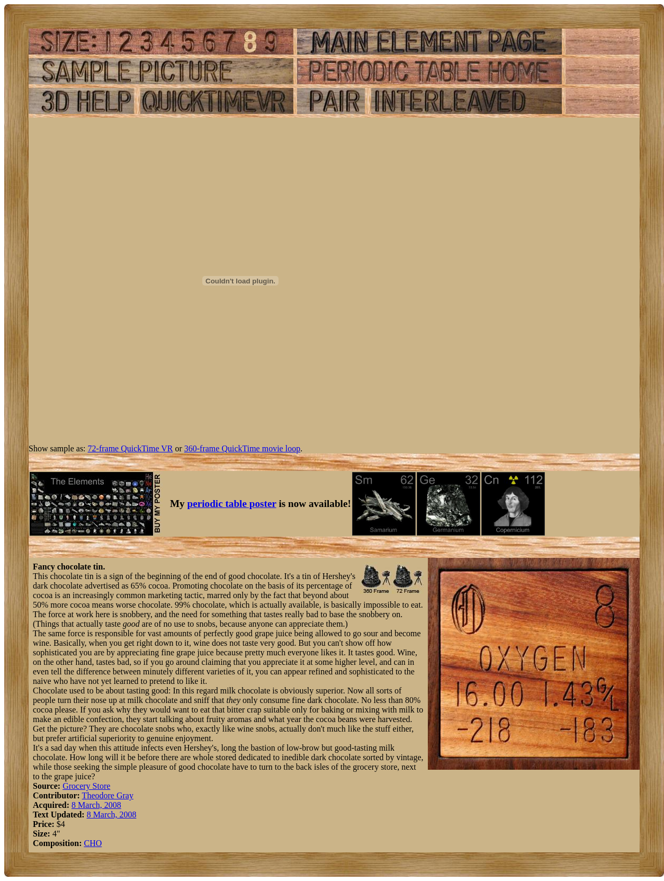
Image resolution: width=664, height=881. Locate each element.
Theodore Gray (107, 795)
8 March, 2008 (96, 804)
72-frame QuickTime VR (130, 448)
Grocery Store (86, 785)
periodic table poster (231, 503)
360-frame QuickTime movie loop (242, 448)
